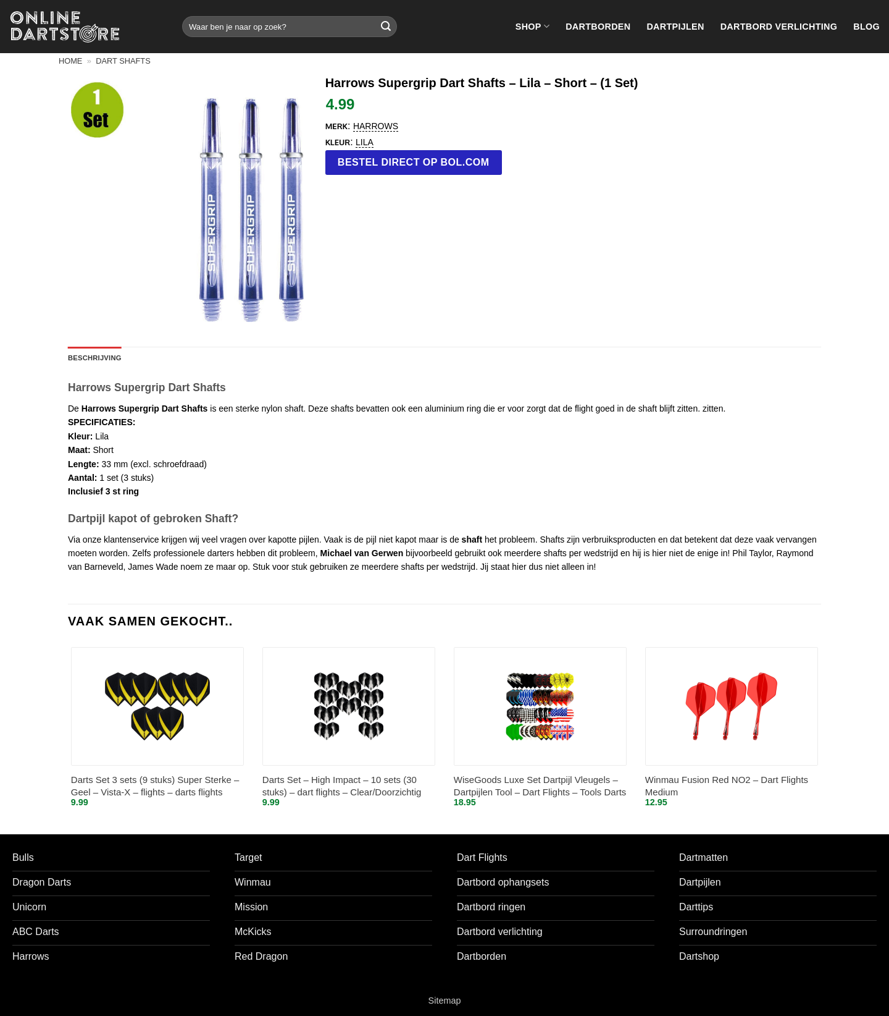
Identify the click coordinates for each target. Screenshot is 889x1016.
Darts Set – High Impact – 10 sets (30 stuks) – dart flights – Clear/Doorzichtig (342, 785)
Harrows (375, 126)
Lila (365, 142)
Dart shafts (123, 61)
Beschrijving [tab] (95, 358)
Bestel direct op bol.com (414, 162)
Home (70, 61)
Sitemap (444, 1000)
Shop (532, 26)
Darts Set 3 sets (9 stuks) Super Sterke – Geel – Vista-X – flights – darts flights (155, 785)
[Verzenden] (385, 26)
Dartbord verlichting (779, 27)
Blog (866, 27)
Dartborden (598, 27)
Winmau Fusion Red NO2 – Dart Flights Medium (726, 785)
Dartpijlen (675, 27)
